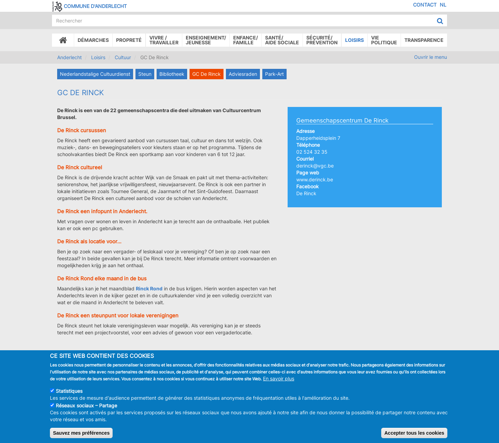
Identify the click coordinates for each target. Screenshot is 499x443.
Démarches (93, 40)
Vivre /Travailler (163, 40)
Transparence (424, 40)
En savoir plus (278, 378)
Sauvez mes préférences (81, 433)
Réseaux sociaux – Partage (86, 405)
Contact (425, 5)
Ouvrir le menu (430, 57)
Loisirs (354, 40)
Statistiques (69, 391)
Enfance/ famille (245, 40)
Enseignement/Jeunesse (206, 40)
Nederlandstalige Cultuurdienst (95, 74)
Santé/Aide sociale (282, 40)
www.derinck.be (314, 179)
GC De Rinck (206, 74)
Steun (144, 74)
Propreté (129, 40)
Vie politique (384, 40)
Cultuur (123, 57)
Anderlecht (69, 57)
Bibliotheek (171, 74)
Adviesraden (243, 74)
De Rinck (306, 193)
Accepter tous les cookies (414, 433)
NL (443, 5)
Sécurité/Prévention (322, 40)
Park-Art (274, 74)
